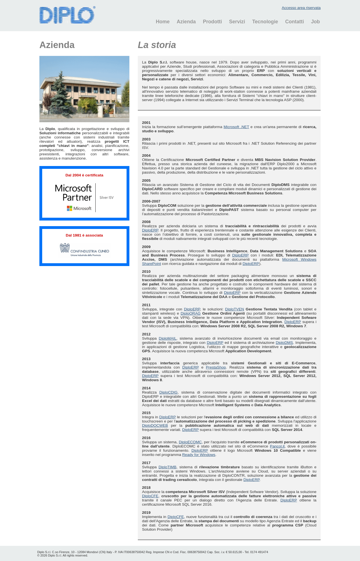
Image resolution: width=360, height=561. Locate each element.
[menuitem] (159, 22)
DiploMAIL (168, 338)
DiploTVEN (234, 309)
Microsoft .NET (236, 127)
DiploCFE (150, 496)
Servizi (237, 21)
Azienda (186, 21)
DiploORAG (191, 313)
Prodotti (212, 21)
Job (315, 21)
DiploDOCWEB (155, 425)
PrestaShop (216, 367)
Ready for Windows (198, 455)
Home (163, 21)
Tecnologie (265, 21)
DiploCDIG (168, 392)
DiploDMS (284, 342)
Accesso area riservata (301, 8)
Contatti (294, 21)
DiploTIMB (167, 467)
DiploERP (150, 230)
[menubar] (235, 22)
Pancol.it (277, 446)
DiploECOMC (190, 442)
